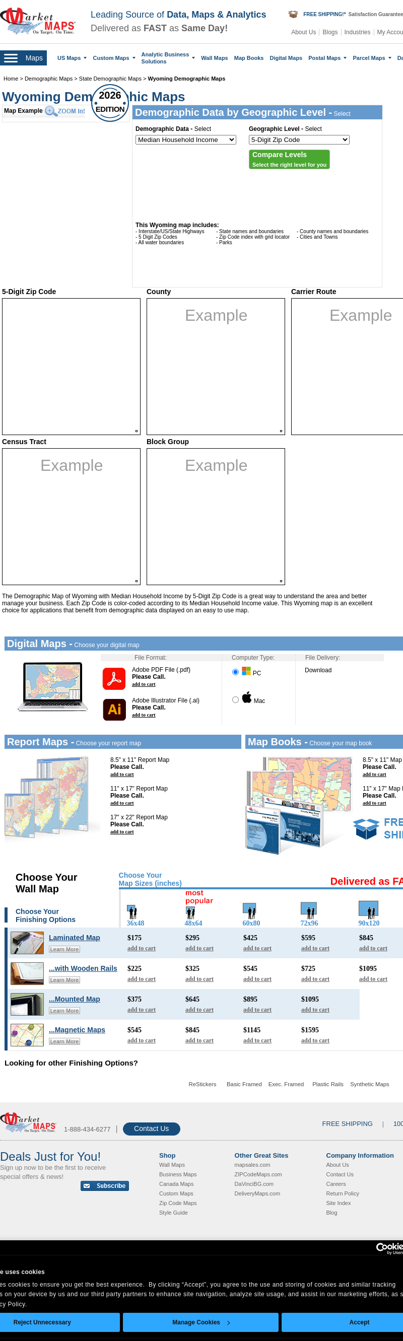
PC (246, 673)
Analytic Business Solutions (168, 57)
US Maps (72, 58)
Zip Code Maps (178, 1203)
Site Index (338, 1203)
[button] (289, 159)
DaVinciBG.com (254, 1184)
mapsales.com (253, 1165)
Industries (358, 32)
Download (318, 670)
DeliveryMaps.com (257, 1193)
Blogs (330, 32)
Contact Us (151, 1128)
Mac (248, 700)
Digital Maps (286, 58)
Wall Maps (214, 58)
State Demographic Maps (110, 79)
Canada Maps (176, 1184)
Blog (332, 1213)
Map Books (249, 58)
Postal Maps (327, 58)
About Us (303, 32)
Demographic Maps (49, 79)
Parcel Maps (372, 58)
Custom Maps (114, 58)
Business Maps (178, 1174)
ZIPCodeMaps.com (258, 1174)
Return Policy (342, 1193)
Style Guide (173, 1213)
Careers (336, 1184)
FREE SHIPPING (347, 1123)
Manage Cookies (201, 1322)
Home (11, 79)
